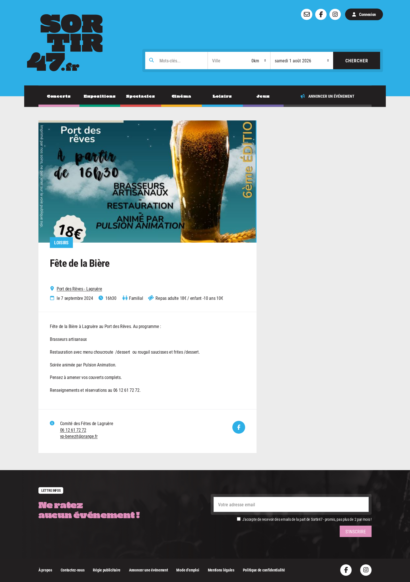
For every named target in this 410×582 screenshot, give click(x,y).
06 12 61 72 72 (73, 430)
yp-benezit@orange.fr (79, 436)
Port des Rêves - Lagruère (79, 288)
